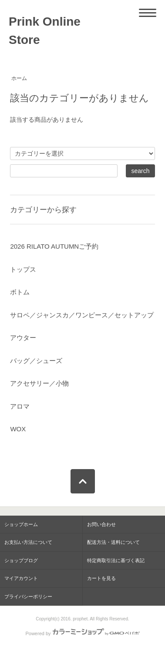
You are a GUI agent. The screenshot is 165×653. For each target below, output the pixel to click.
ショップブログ (21, 560)
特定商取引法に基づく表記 (116, 560)
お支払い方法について (28, 542)
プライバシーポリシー (28, 596)
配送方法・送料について (113, 542)
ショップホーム (21, 524)
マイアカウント (21, 578)
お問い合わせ (101, 524)
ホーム (19, 78)
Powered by (82, 633)
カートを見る (101, 578)
